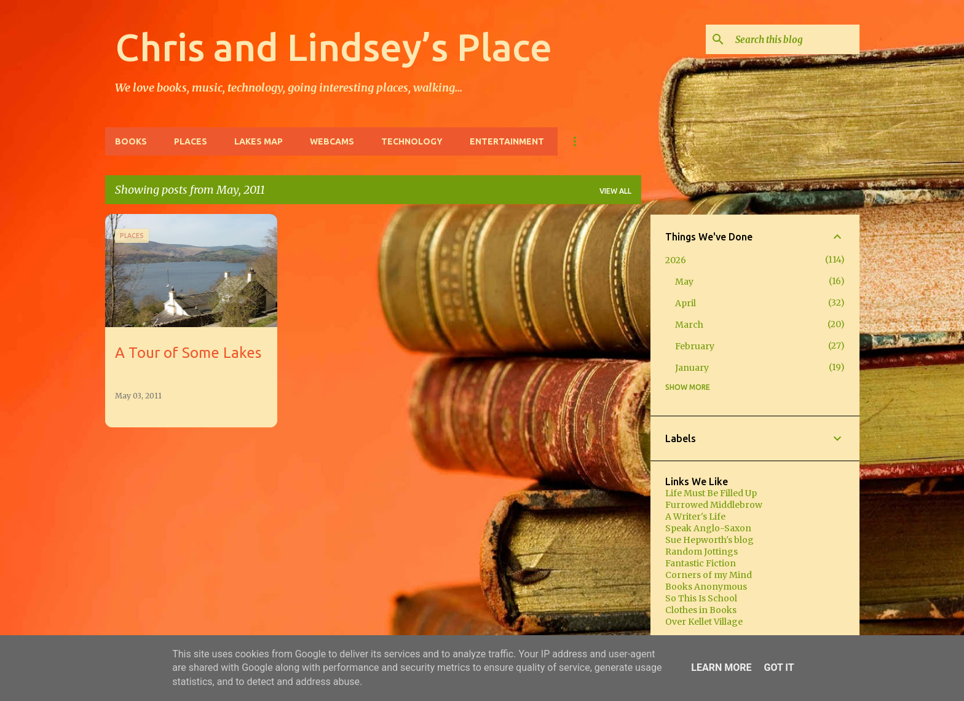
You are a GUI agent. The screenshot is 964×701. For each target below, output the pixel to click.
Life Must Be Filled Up (711, 493)
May (684, 281)
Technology (412, 141)
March (689, 324)
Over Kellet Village (704, 621)
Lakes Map (258, 141)
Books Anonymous (706, 586)
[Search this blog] (794, 39)
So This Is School (701, 598)
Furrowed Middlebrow (713, 504)
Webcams (332, 141)
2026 (675, 260)
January (692, 367)
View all (615, 191)
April (685, 303)
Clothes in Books (701, 610)
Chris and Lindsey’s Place (333, 46)
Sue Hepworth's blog (709, 539)
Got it (779, 667)
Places (190, 141)
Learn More (721, 667)
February (694, 346)
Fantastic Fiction (700, 563)
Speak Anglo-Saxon (708, 528)
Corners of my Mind (708, 574)
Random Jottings (701, 551)
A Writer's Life (695, 516)
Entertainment (507, 141)
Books (131, 141)
